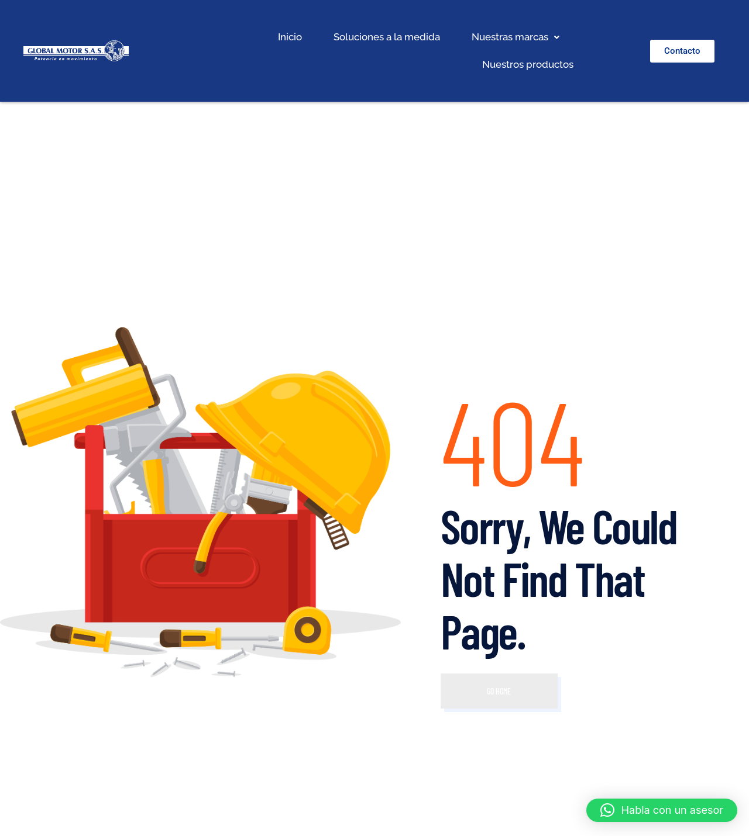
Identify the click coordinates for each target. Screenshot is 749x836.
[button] (515, 37)
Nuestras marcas (515, 37)
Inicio (290, 37)
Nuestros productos (527, 64)
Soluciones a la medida (387, 37)
